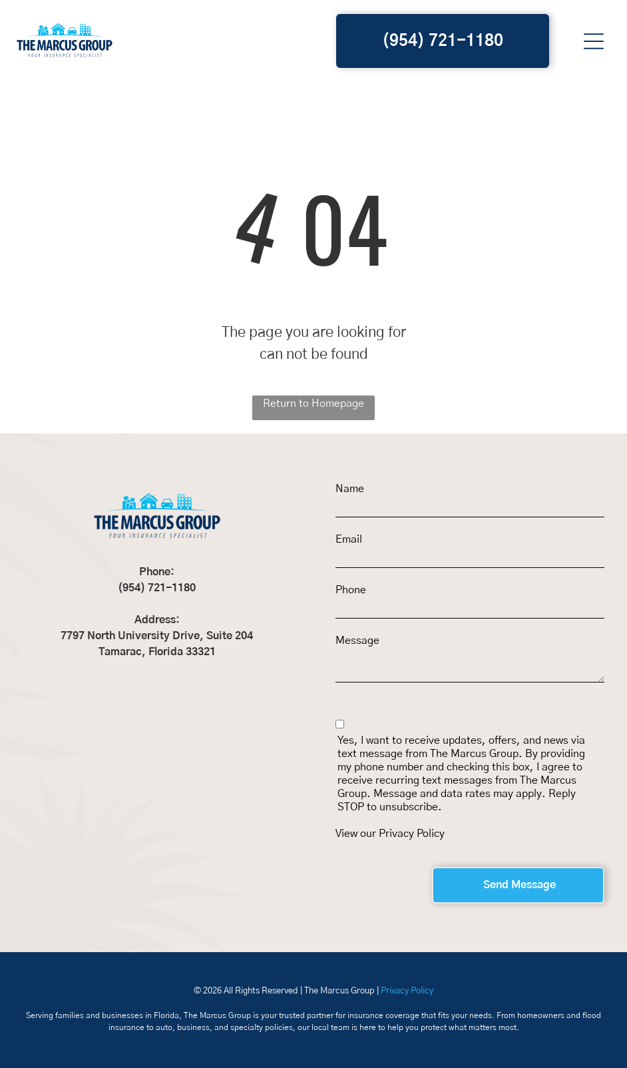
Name (349, 488)
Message (357, 640)
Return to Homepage (313, 403)
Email (348, 539)
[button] (594, 41)
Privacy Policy (412, 833)
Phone (350, 590)
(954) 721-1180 (157, 588)
